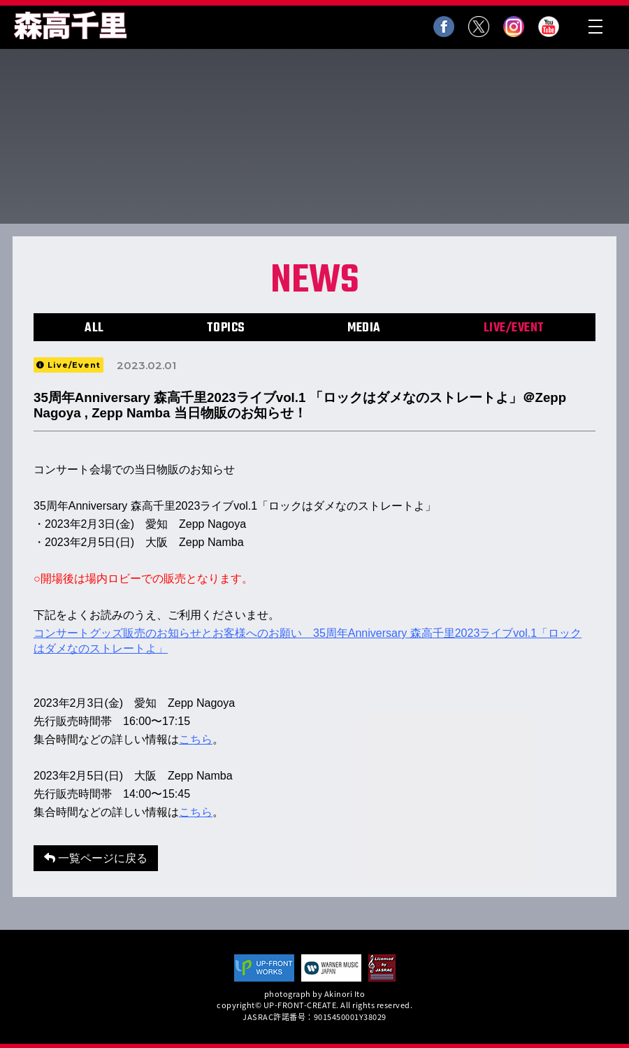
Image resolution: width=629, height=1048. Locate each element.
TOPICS (226, 328)
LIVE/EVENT (514, 328)
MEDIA (364, 328)
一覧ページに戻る (95, 858)
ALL (94, 328)
